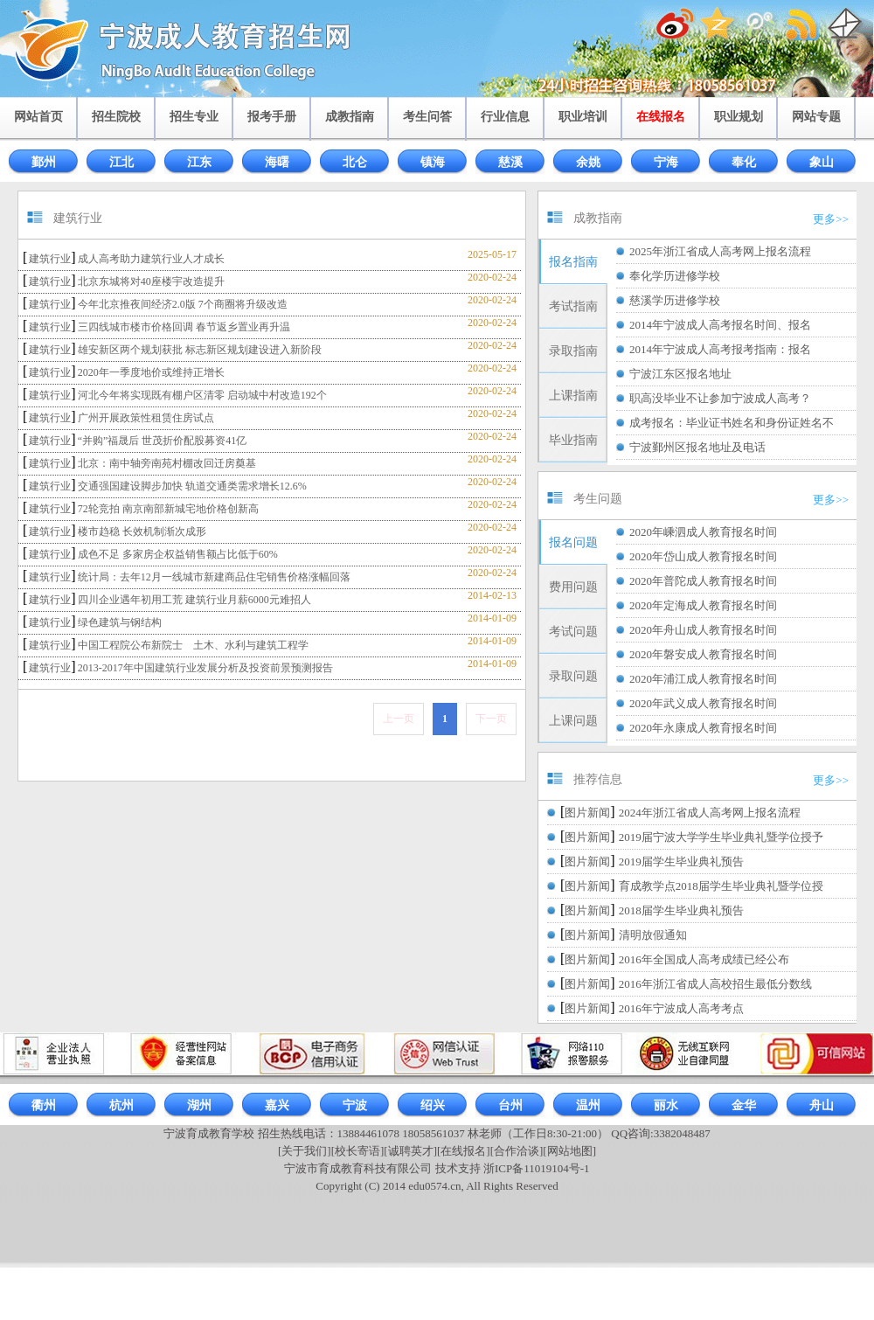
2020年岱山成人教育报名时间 (703, 556)
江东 (199, 162)
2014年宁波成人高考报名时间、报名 (720, 324)
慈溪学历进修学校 (674, 300)
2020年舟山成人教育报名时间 (703, 629)
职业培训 (582, 116)
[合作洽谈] (517, 1150)
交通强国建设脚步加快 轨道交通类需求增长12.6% (192, 486)
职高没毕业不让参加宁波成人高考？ (720, 398)
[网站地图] (569, 1150)
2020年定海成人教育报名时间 (703, 605)
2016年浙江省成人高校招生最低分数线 (715, 983)
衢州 (43, 1105)
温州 (588, 1105)
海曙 (277, 162)
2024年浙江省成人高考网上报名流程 (710, 812)
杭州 (121, 1105)
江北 (121, 162)
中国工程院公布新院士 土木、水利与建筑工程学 (193, 645)
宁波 (355, 1105)
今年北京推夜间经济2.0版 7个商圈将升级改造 (183, 304)
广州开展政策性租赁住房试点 (146, 418)
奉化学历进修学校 (674, 275)
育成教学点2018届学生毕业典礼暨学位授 (721, 886)
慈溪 (510, 162)
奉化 (744, 162)
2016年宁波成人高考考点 (681, 1008)
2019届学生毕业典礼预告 (681, 861)
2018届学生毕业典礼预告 (681, 910)
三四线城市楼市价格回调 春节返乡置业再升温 (184, 327)
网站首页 (38, 116)
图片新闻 (587, 812)
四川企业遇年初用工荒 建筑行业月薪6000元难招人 (194, 600)
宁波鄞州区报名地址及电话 (697, 447)
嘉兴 (277, 1105)
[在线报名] (463, 1150)
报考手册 (271, 116)
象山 (821, 162)
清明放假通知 (653, 934)
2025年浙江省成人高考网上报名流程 (720, 251)
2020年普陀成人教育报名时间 (703, 580)
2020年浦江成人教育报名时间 (703, 678)
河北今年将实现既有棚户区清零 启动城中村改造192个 (202, 395)
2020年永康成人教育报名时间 (703, 727)
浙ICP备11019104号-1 (536, 1168)
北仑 (355, 162)
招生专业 (194, 116)
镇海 (432, 162)
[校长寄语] (358, 1150)
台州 (510, 1105)
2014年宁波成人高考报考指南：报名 (720, 349)
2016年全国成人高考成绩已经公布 (704, 959)
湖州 (199, 1105)
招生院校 (116, 116)
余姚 (588, 162)
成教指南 (349, 116)
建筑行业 (50, 259)
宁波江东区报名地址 (680, 373)
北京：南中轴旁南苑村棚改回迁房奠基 (167, 463)
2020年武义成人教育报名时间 (703, 703)
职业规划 (738, 116)
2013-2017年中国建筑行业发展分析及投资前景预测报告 (205, 668)
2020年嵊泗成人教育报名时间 (703, 531)
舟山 (821, 1105)
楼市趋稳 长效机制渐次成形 (142, 531)
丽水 (666, 1105)
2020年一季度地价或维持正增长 (151, 372)
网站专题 (816, 116)
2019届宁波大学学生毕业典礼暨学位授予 (721, 837)
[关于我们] (304, 1150)
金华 (744, 1105)
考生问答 (427, 116)
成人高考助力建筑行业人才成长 (151, 259)
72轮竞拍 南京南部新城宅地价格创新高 (168, 509)
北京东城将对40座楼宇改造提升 (151, 281)
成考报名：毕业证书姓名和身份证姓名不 (731, 422)
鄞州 (43, 162)
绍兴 (432, 1105)
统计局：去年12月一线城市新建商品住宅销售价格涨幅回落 (214, 577)
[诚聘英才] (410, 1150)
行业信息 (505, 116)
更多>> (831, 219)
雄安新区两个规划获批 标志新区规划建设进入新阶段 (200, 350)
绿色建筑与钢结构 (120, 622)
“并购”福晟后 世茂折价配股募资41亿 (162, 440)
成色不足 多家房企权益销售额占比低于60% (178, 554)
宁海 (666, 162)
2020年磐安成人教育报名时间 (703, 654)
